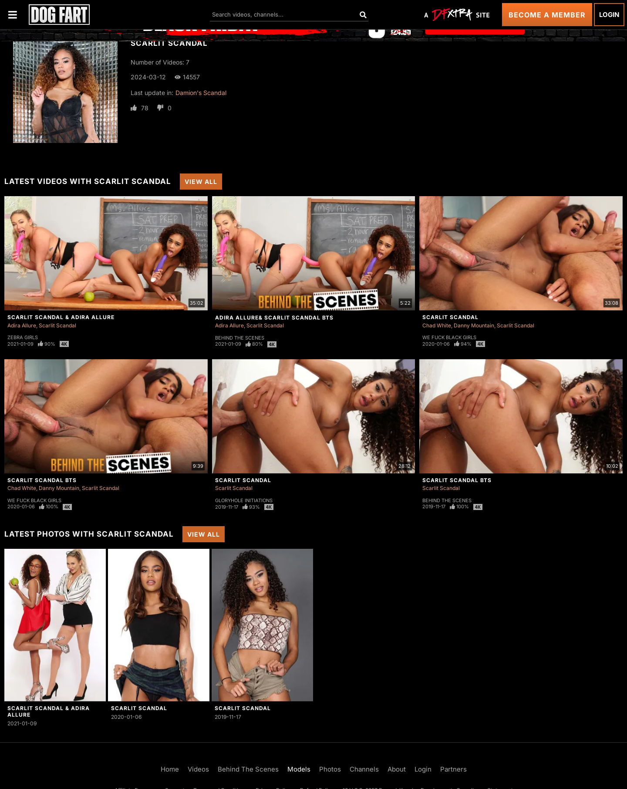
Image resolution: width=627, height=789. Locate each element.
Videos (198, 769)
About (397, 769)
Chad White (436, 325)
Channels (364, 769)
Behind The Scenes (239, 338)
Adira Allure (21, 325)
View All (201, 181)
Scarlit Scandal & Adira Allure (61, 317)
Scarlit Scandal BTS (42, 480)
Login (609, 14)
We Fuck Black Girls (449, 337)
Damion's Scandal (200, 92)
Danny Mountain (474, 325)
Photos (330, 769)
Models (298, 769)
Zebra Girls (22, 337)
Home (170, 769)
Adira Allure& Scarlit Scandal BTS (274, 317)
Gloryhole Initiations (244, 500)
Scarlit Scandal (57, 325)
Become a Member (547, 14)
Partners (453, 769)
